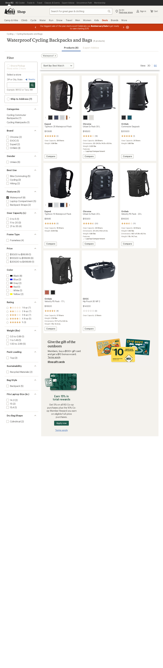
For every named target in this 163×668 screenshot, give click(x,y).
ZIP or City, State (14, 79)
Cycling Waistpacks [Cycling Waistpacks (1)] (17, 122)
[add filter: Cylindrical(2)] (13, 421)
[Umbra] (64, 117)
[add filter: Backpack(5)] (13, 386)
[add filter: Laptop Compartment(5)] (19, 201)
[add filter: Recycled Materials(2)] (17, 372)
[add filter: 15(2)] (9, 403)
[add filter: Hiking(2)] (11, 183)
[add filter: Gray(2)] (12, 283)
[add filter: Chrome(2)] (12, 137)
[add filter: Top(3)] (10, 357)
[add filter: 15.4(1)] (10, 407)
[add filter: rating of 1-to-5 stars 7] (18, 322)
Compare (51, 157)
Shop (21, 12)
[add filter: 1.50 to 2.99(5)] (14, 343)
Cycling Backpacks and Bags (29, 34)
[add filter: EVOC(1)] (11, 140)
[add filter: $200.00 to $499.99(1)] (18, 261)
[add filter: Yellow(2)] (13, 294)
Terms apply (54, 357)
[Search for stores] (32, 85)
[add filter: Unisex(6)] (11, 162)
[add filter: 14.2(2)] (10, 400)
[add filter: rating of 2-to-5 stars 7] (18, 319)
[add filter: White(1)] (12, 290)
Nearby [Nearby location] (30, 79)
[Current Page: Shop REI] (9, 3)
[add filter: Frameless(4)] (13, 240)
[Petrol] (129, 117)
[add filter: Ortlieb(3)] (11, 148)
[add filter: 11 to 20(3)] (12, 222)
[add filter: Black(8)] (12, 275)
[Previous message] (35, 27)
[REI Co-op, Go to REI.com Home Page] (9, 11)
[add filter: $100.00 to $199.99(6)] (18, 258)
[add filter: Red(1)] (11, 286)
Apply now (61, 423)
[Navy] (52, 117)
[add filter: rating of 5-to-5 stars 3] (18, 308)
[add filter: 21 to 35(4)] (12, 226)
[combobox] (81, 11)
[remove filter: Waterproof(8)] (14, 197)
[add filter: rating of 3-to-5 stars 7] (18, 315)
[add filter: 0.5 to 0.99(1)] (13, 336)
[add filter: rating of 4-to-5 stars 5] (18, 311)
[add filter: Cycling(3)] (12, 179)
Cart (154, 11)
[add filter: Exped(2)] (11, 144)
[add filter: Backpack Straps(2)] (16, 204)
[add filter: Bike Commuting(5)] (16, 176)
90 (155, 65)
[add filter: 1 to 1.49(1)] (12, 340)
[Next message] (123, 27)
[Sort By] (57, 65)
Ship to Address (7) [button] (19, 99)
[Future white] (91, 117)
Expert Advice (91, 47)
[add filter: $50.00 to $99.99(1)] (17, 254)
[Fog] (58, 117)
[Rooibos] (47, 292)
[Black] (47, 117)
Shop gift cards (56, 361)
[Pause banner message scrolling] (127, 27)
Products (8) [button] (71, 47)
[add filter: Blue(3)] (12, 279)
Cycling (10, 34)
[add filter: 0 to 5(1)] (11, 219)
